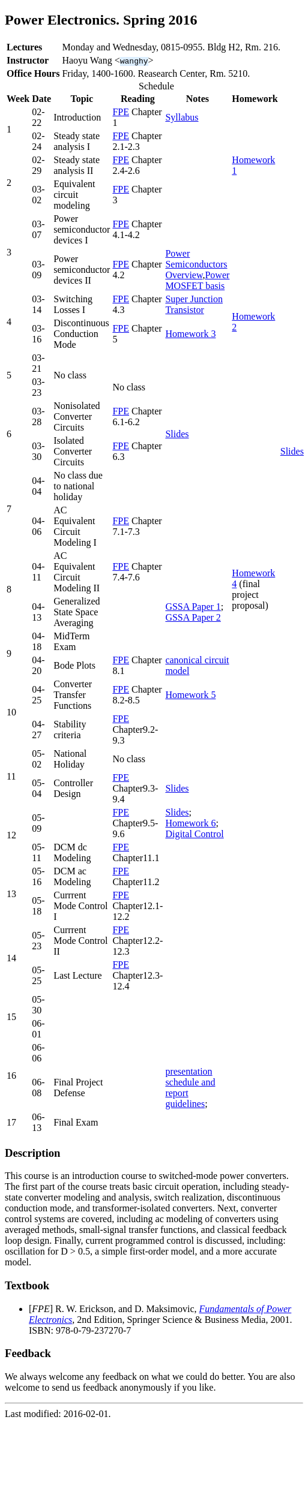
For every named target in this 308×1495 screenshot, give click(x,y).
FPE (120, 112)
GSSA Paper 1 (192, 606)
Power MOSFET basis (197, 280)
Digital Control (194, 834)
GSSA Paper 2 (192, 617)
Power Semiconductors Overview (196, 264)
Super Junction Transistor (194, 304)
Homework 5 (190, 695)
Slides (177, 434)
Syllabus (181, 117)
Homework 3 (190, 334)
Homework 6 (190, 823)
